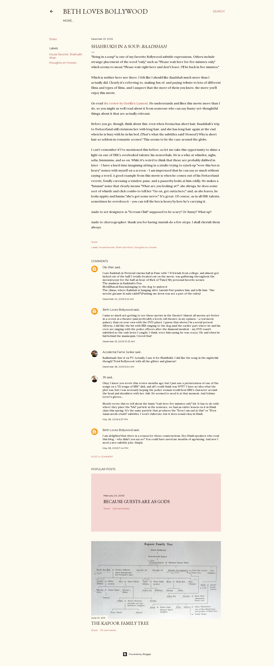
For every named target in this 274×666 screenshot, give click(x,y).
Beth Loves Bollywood (105, 11)
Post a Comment (102, 456)
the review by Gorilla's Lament (126, 103)
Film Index (71, 20)
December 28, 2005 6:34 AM (118, 366)
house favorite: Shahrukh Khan (116, 247)
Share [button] (53, 39)
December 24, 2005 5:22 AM (118, 299)
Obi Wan (108, 267)
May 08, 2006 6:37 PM (115, 419)
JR (104, 377)
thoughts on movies (62, 62)
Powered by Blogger (137, 654)
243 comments (121, 508)
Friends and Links (132, 20)
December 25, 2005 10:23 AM (119, 341)
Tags (85, 20)
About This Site (103, 20)
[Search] (219, 11)
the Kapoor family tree (120, 623)
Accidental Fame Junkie (118, 352)
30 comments (108, 630)
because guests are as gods (137, 501)
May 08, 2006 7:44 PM (115, 448)
